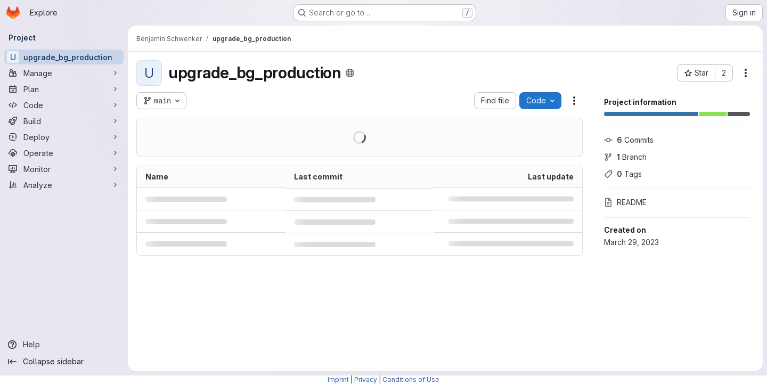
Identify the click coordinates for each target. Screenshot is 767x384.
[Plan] (64, 88)
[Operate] (64, 152)
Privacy (365, 379)
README (625, 202)
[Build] (64, 120)
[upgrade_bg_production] (64, 57)
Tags (623, 173)
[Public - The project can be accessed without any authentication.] (350, 73)
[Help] (64, 344)
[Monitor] (64, 168)
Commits (629, 139)
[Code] (64, 104)
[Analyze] (64, 184)
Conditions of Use (410, 379)
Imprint (338, 379)
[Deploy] (64, 136)
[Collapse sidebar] (64, 361)
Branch (625, 156)
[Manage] (64, 73)
